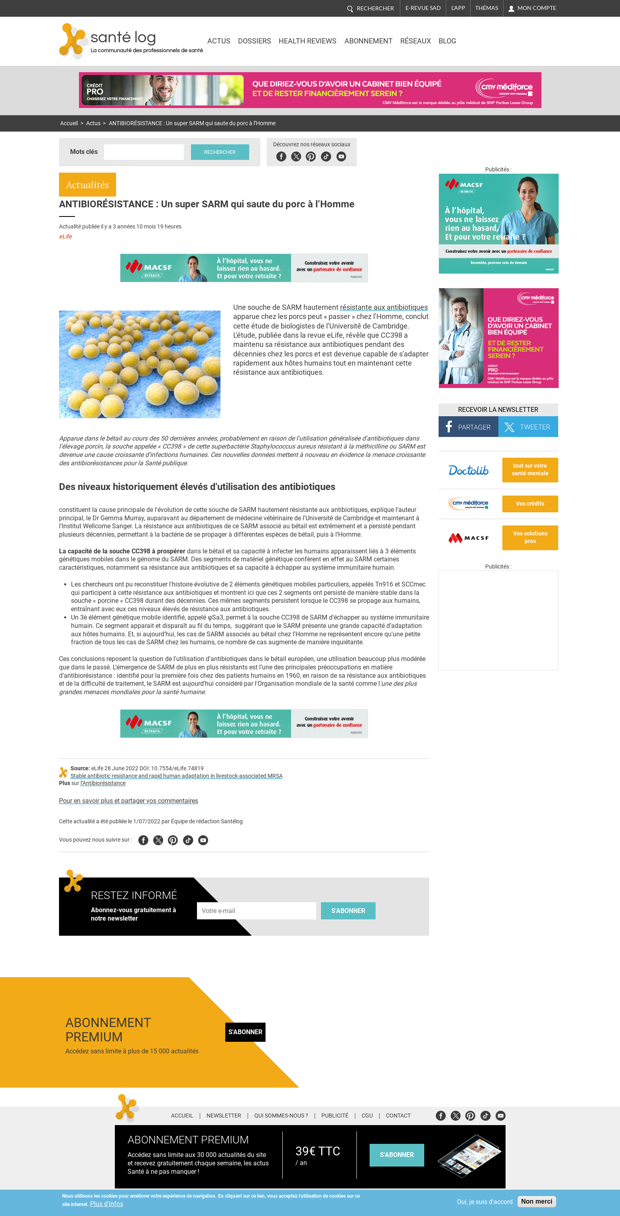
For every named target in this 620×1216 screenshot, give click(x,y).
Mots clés (84, 151)
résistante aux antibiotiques (384, 307)
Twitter (296, 155)
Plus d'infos (106, 1204)
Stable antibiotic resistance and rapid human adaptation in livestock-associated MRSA (177, 776)
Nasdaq (491, 35)
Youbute (341, 155)
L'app (458, 8)
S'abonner (348, 911)
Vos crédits (530, 503)
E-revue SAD (423, 8)
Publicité (334, 1116)
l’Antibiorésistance (103, 783)
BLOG (447, 41)
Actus (218, 41)
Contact (398, 1116)
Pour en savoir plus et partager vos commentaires (128, 801)
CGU (367, 1116)
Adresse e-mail (219, 897)
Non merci (536, 1201)
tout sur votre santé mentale (530, 469)
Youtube (203, 839)
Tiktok (326, 155)
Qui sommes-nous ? (281, 1116)
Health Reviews (308, 41)
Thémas (486, 8)
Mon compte (537, 8)
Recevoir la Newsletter (498, 409)
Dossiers (254, 41)
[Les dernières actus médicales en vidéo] (498, 668)
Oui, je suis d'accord (485, 1202)
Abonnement (368, 41)
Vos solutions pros (530, 537)
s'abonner (397, 1155)
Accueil (69, 123)
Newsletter (224, 1116)
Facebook (282, 155)
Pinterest (311, 155)
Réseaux (415, 41)
